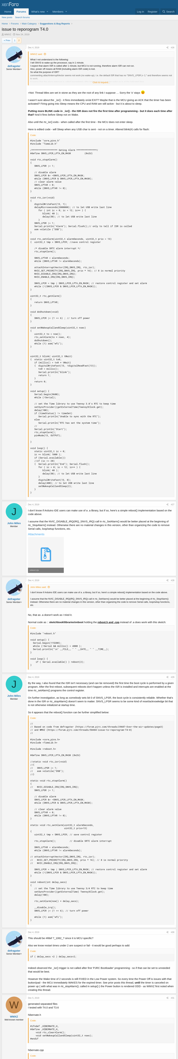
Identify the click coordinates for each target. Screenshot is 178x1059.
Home (7, 11)
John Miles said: (38, 587)
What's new (38, 11)
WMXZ (7, 34)
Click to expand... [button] (101, 82)
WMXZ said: (36, 54)
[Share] (167, 48)
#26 (172, 47)
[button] (47, 11)
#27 (172, 504)
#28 (172, 580)
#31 (172, 998)
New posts (7, 17)
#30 (172, 932)
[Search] (168, 11)
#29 (172, 677)
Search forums (22, 17)
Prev (8, 40)
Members (57, 11)
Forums (21, 11)
